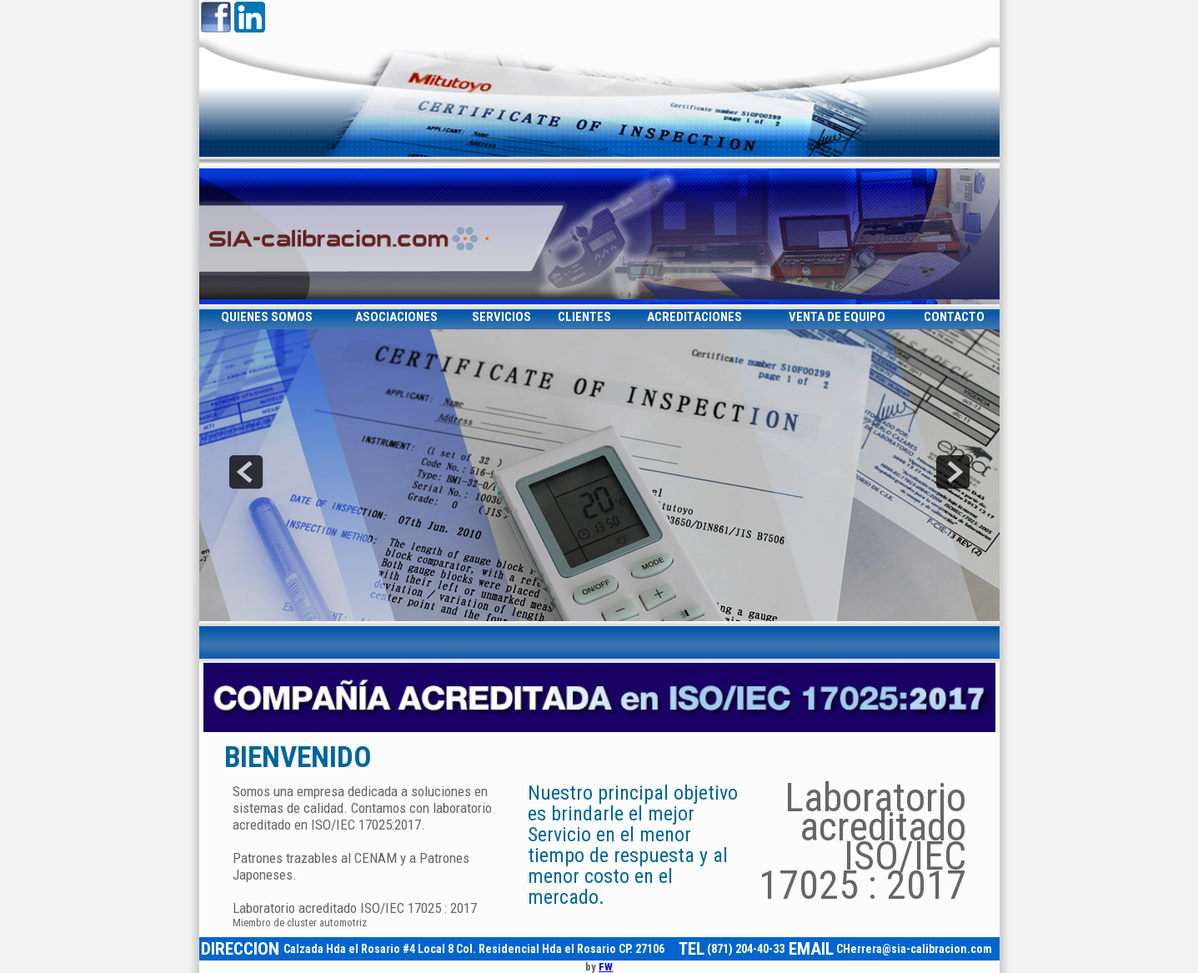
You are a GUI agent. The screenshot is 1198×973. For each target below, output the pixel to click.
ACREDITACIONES (694, 316)
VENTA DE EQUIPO (837, 316)
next (952, 471)
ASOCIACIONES (396, 316)
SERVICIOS (501, 316)
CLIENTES (584, 316)
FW (606, 966)
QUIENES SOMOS (267, 316)
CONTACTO (954, 316)
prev (245, 471)
